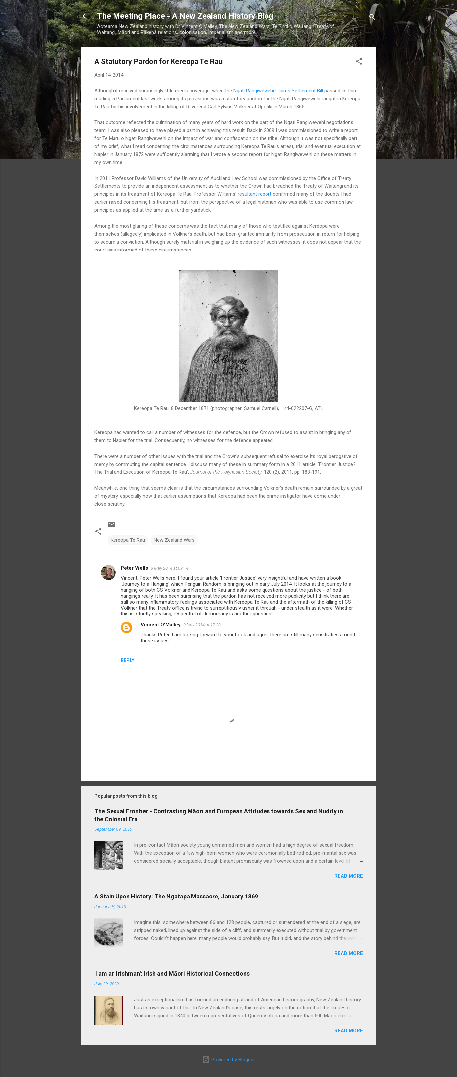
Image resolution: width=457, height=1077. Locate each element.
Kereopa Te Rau (128, 540)
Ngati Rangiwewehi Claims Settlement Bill (278, 91)
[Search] (372, 18)
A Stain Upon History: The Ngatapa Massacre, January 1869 (176, 896)
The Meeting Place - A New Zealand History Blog (185, 16)
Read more (348, 876)
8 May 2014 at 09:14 (169, 568)
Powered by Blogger (228, 1060)
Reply (127, 660)
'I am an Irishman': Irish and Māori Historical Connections (172, 973)
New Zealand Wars (174, 540)
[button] (359, 62)
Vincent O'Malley (161, 625)
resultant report (254, 194)
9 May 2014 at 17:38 (202, 624)
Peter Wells (134, 568)
